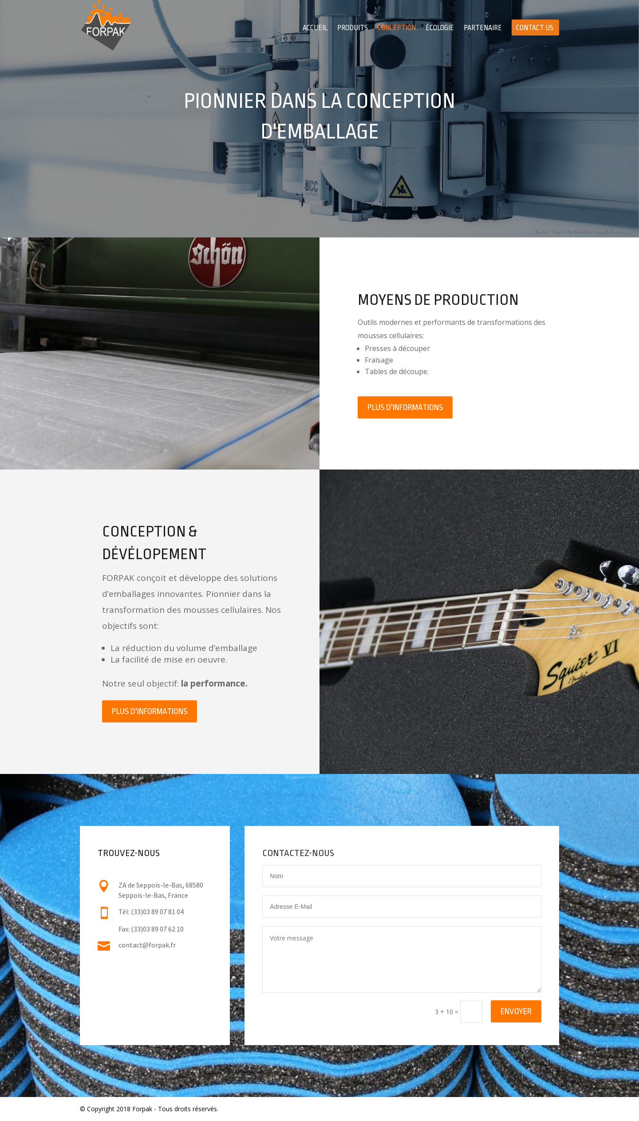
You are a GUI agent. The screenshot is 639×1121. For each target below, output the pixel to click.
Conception (397, 28)
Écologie (440, 28)
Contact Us (534, 28)
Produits (352, 28)
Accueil (315, 28)
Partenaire (483, 28)
